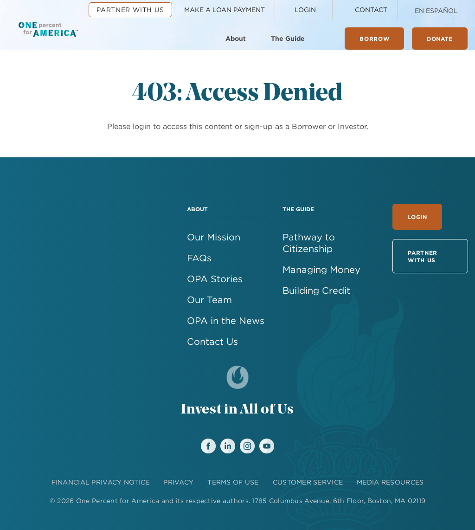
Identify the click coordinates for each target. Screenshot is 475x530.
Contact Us (212, 341)
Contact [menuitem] (371, 10)
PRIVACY (178, 482)
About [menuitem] (235, 38)
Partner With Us (422, 256)
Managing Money (321, 269)
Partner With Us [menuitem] (130, 10)
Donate (440, 38)
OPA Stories (215, 278)
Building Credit (316, 290)
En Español (436, 10)
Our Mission (213, 237)
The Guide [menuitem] (288, 38)
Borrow (374, 38)
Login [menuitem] (305, 10)
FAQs (199, 258)
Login (417, 216)
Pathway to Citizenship (308, 242)
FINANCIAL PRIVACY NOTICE (100, 482)
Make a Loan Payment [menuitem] (224, 10)
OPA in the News (225, 320)
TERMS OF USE (232, 482)
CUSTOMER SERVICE (308, 482)
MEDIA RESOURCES (390, 482)
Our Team (209, 299)
